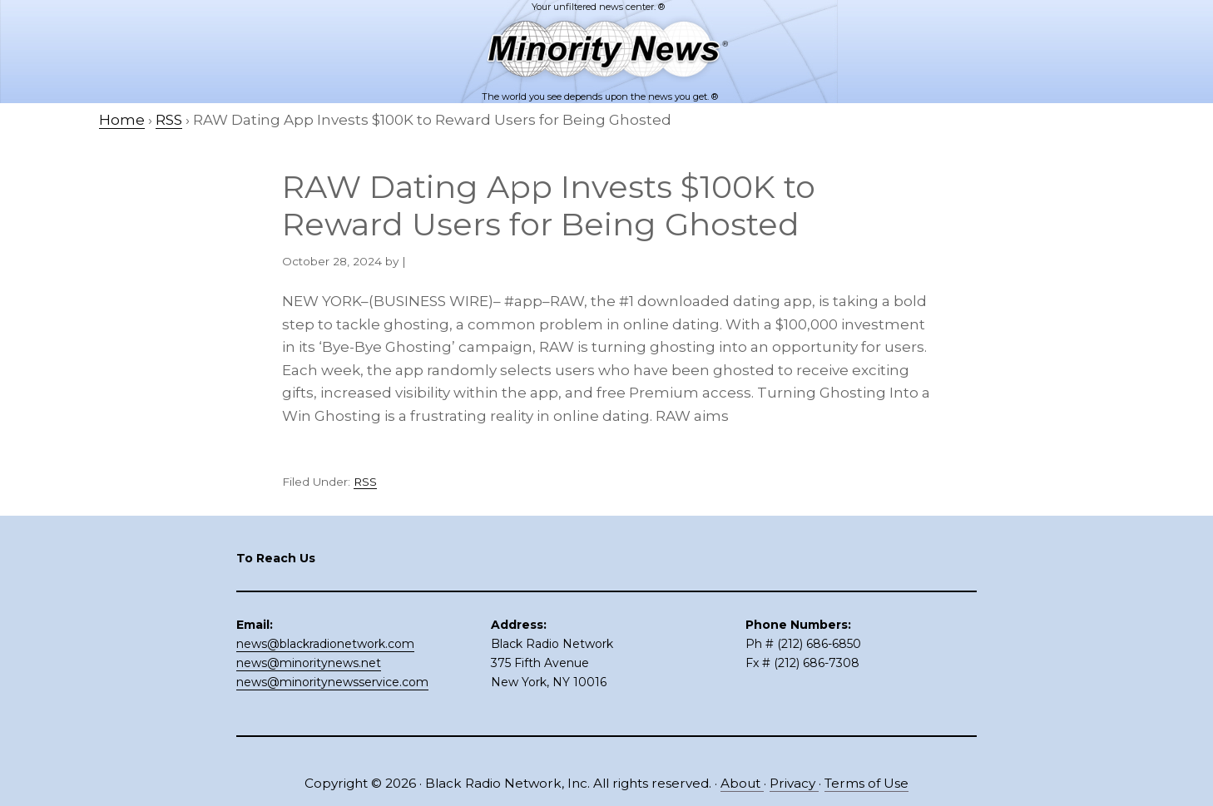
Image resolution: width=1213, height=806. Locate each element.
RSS (365, 481)
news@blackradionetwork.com (325, 643)
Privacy (794, 783)
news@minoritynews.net (308, 662)
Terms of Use (866, 783)
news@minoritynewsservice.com (332, 682)
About (742, 783)
